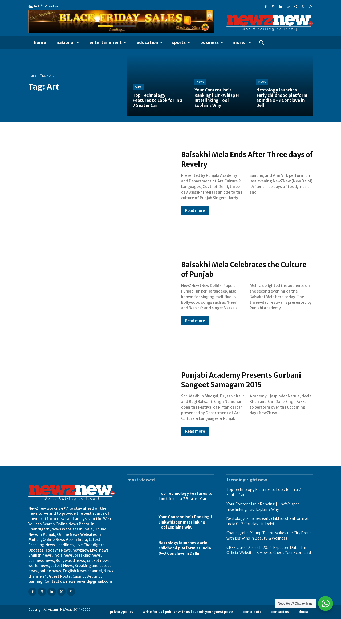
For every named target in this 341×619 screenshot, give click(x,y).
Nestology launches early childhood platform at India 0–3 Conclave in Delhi (185, 548)
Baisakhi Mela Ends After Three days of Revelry (241, 159)
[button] (261, 43)
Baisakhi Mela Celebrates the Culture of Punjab (237, 269)
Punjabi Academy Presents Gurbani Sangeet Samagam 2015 (244, 379)
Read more (195, 210)
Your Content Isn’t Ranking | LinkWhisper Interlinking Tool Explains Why (185, 522)
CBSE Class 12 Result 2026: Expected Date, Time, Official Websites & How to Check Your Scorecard (268, 550)
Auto (138, 87)
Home (32, 75)
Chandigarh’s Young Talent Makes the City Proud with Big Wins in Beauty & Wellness (269, 535)
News (200, 81)
